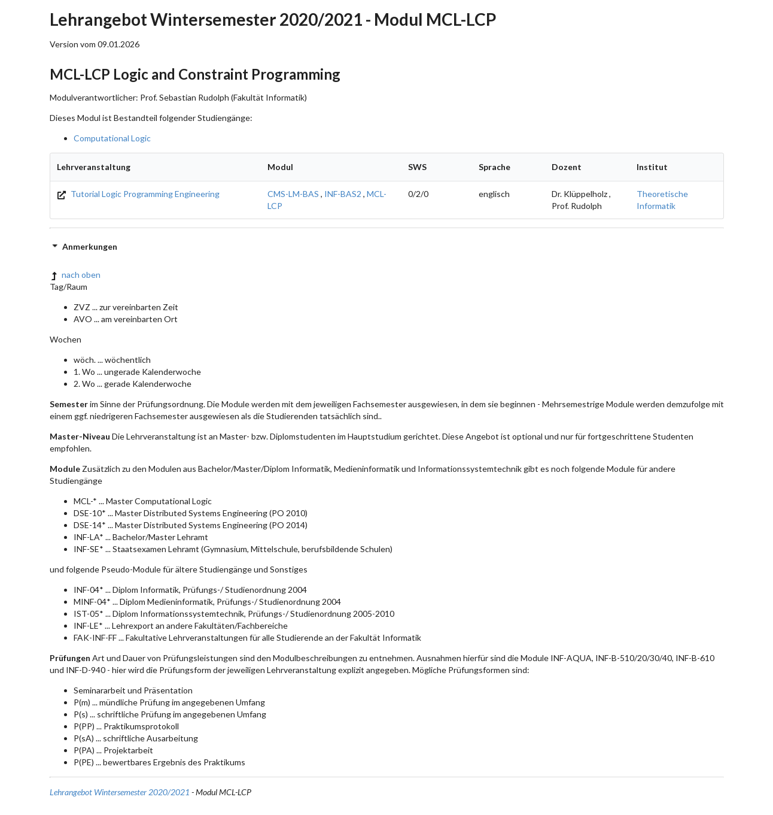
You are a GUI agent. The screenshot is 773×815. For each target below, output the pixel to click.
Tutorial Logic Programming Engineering (138, 194)
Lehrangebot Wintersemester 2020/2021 (120, 792)
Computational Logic (112, 138)
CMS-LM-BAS (293, 194)
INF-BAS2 (342, 194)
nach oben (75, 274)
